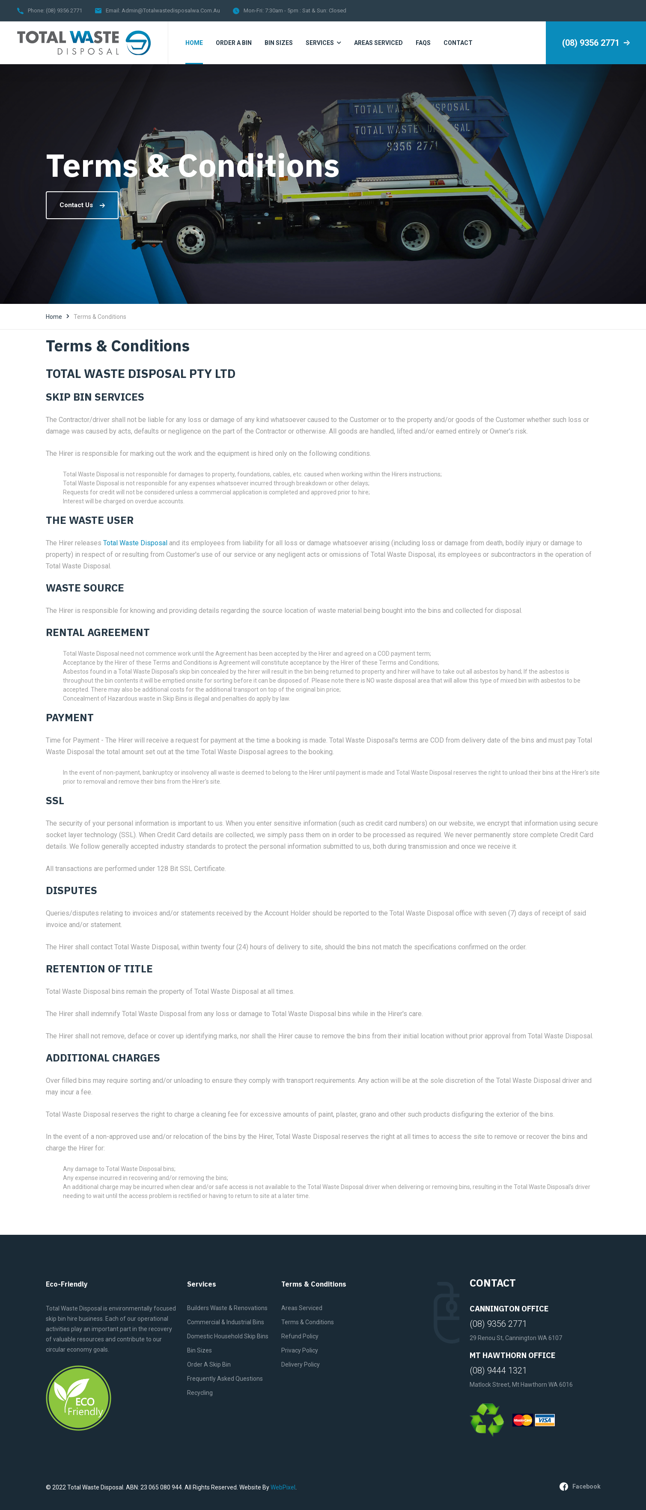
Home (54, 316)
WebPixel (283, 1487)
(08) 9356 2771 (64, 10)
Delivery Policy (300, 1364)
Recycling (200, 1392)
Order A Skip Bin (209, 1364)
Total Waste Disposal (135, 543)
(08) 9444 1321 (498, 1370)
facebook (580, 1486)
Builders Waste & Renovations (227, 1308)
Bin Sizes (199, 1350)
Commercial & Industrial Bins (225, 1322)
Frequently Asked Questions (225, 1378)
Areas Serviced (301, 1308)
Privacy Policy (299, 1350)
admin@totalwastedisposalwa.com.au (171, 10)
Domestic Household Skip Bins (227, 1336)
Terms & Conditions (307, 1322)
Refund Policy (300, 1336)
